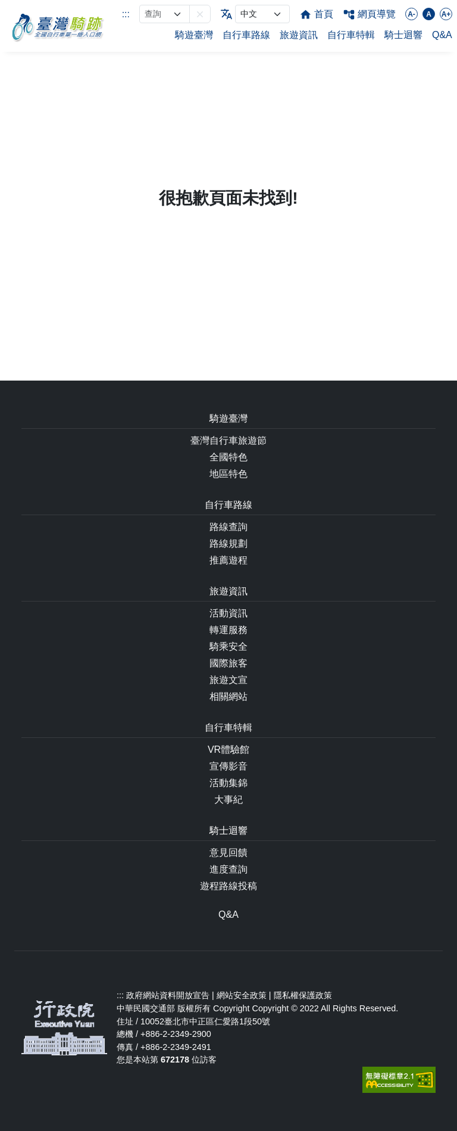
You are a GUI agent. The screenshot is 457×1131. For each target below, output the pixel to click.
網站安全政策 (242, 995)
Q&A (442, 35)
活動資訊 (228, 613)
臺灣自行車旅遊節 (228, 440)
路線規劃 (228, 543)
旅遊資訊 (299, 35)
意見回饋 (228, 853)
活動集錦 (228, 783)
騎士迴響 (403, 35)
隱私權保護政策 (303, 995)
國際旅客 (228, 663)
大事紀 (228, 799)
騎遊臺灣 (194, 35)
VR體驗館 (228, 749)
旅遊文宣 (228, 680)
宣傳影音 (228, 766)
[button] (200, 14)
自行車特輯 (351, 35)
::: (126, 14)
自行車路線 (246, 35)
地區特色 (228, 474)
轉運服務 (228, 630)
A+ (446, 14)
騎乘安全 (228, 646)
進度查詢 (228, 869)
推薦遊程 (228, 560)
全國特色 (228, 457)
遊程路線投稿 (228, 886)
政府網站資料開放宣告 (167, 995)
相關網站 (228, 696)
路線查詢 (228, 527)
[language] (262, 14)
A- (411, 14)
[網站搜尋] (164, 14)
